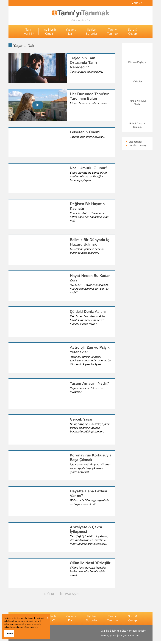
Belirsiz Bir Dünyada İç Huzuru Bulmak (89, 242)
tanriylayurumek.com (128, 635)
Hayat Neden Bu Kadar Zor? (90, 278)
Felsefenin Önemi (85, 132)
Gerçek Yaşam (82, 419)
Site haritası (133, 141)
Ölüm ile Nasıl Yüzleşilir (90, 562)
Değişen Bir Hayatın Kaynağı (87, 206)
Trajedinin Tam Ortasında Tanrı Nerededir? (83, 63)
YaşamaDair (71, 32)
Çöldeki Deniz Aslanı (88, 311)
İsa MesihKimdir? (50, 32)
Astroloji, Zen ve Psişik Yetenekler (90, 350)
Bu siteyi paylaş (135, 145)
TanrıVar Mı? (29, 32)
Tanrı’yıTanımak (112, 32)
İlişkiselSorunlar (91, 32)
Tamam (9, 633)
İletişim (142, 631)
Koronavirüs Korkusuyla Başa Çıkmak (90, 457)
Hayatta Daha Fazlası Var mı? (88, 493)
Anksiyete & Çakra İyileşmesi (86, 529)
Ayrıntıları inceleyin (29, 626)
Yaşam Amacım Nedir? (89, 383)
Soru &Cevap (132, 32)
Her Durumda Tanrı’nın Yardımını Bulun (89, 96)
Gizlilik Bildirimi (110, 631)
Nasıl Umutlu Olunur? (88, 167)
